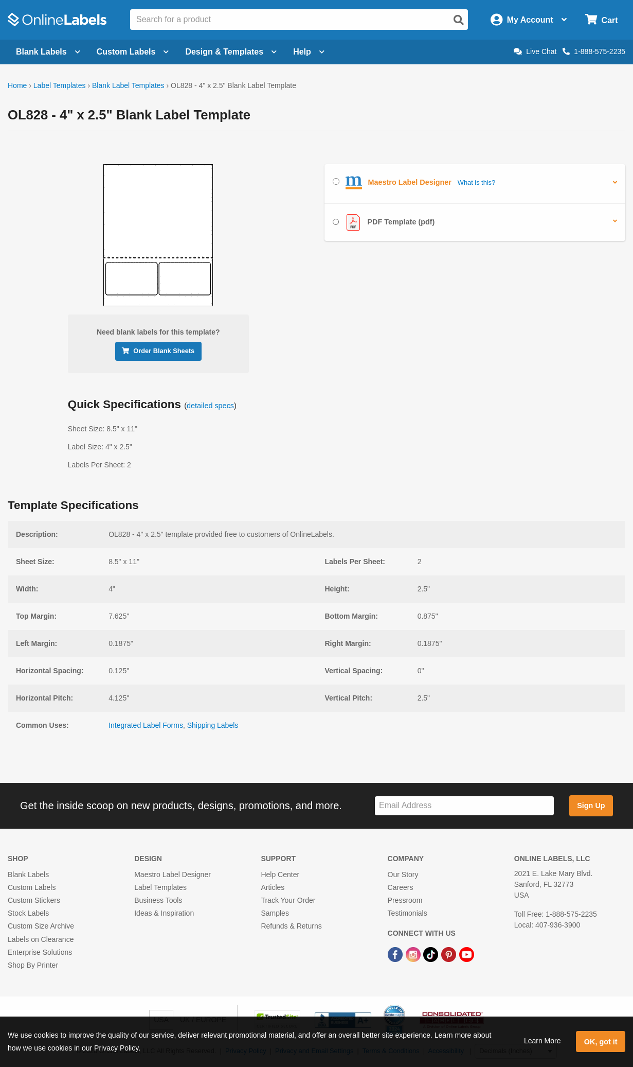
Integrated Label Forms (145, 725)
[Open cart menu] (601, 19)
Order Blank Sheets (158, 351)
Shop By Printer (33, 965)
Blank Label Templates (128, 85)
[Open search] (458, 20)
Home (17, 85)
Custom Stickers (34, 900)
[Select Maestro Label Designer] (336, 181)
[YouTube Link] (466, 954)
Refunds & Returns (291, 926)
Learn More (542, 1041)
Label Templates (59, 85)
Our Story (403, 874)
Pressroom (405, 900)
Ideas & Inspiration (164, 913)
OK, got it (601, 1042)
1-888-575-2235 (594, 51)
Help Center (280, 874)
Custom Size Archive (41, 926)
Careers (400, 887)
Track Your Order (288, 900)
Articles (272, 887)
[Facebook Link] (396, 954)
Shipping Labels (213, 725)
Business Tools (158, 900)
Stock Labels (28, 913)
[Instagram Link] (414, 954)
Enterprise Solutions (40, 952)
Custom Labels (32, 887)
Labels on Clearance (41, 939)
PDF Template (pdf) (384, 222)
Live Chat (535, 51)
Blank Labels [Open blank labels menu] (48, 51)
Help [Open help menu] (308, 51)
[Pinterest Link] (449, 954)
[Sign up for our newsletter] (464, 805)
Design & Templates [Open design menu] (231, 51)
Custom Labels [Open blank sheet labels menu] (133, 51)
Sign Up (591, 805)
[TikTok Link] (431, 954)
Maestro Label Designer (172, 874)
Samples (274, 913)
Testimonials (407, 913)
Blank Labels (28, 874)
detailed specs (210, 405)
